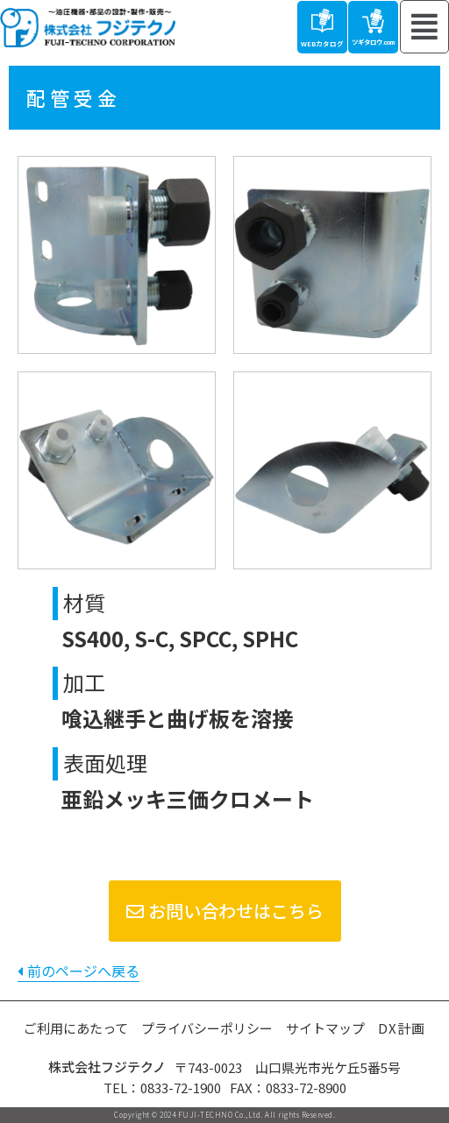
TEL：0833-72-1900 (162, 1087)
